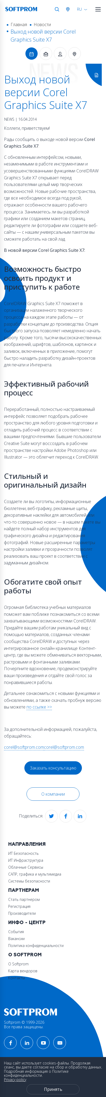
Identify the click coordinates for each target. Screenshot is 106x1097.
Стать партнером (24, 899)
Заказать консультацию (53, 768)
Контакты (16, 977)
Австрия (69, 9)
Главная (19, 24)
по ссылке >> (39, 707)
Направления (27, 844)
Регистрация (19, 906)
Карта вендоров (22, 970)
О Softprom (25, 955)
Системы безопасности (29, 881)
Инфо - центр (27, 923)
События (16, 931)
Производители (22, 913)
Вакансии (16, 938)
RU (79, 9)
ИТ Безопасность (23, 853)
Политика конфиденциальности (36, 945)
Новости (42, 24)
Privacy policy (15, 1079)
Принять (53, 1089)
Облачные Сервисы (25, 867)
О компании (53, 794)
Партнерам (23, 890)
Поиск (57, 9)
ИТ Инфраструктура (25, 860)
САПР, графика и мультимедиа (34, 874)
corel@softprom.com (24, 747)
